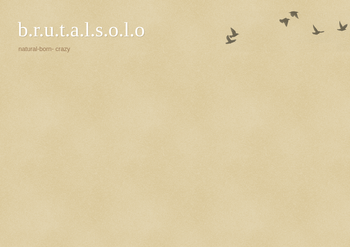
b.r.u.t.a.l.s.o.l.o (81, 29)
